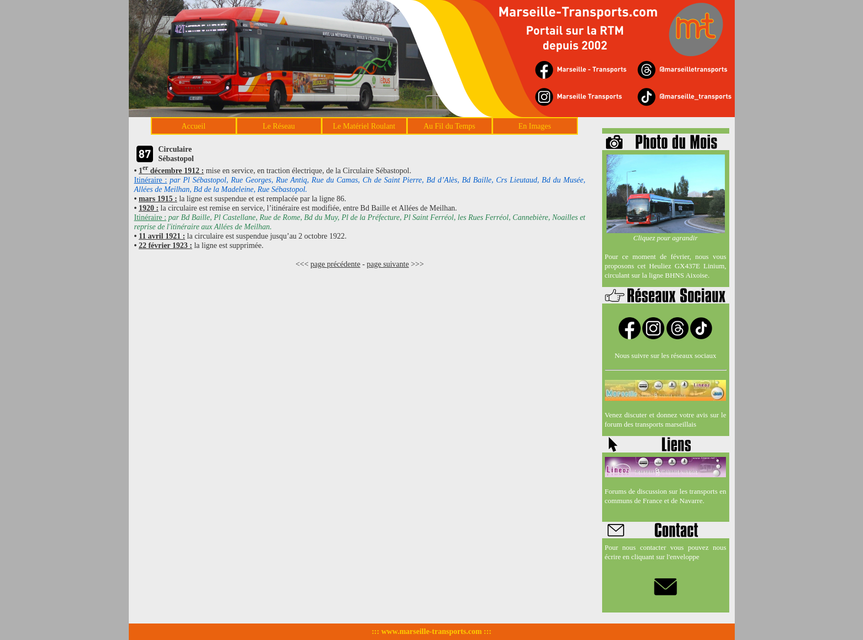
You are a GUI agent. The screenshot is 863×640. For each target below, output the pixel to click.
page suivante (388, 264)
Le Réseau (279, 126)
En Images (534, 126)
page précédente (335, 264)
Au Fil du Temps (449, 126)
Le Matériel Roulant (364, 126)
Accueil (194, 126)
